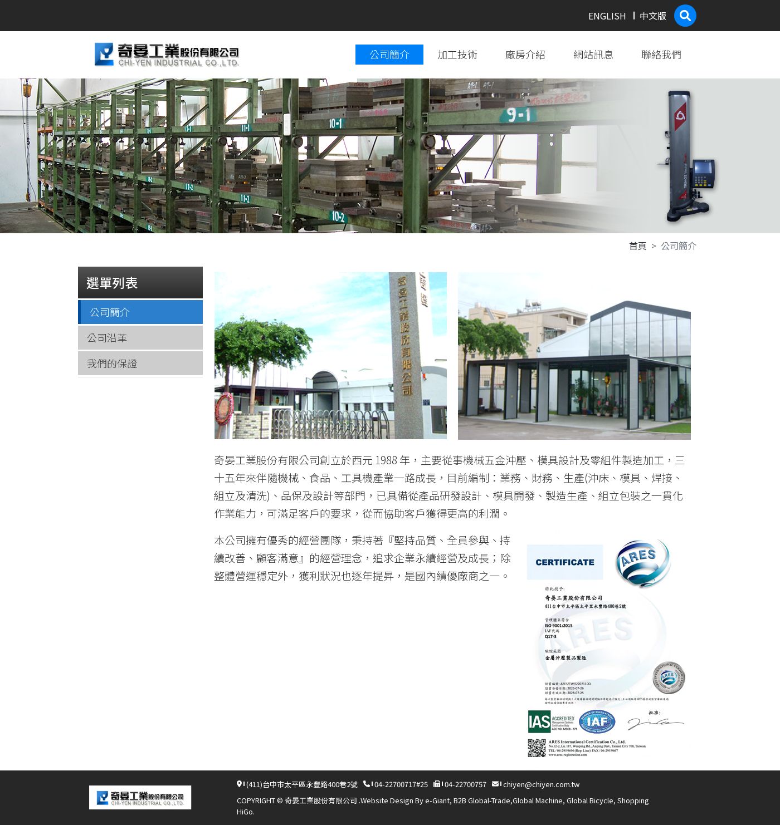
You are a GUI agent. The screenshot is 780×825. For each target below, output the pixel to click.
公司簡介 (389, 54)
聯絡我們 (661, 54)
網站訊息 (593, 54)
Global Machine (538, 800)
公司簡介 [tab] (110, 312)
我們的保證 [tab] (112, 363)
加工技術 (457, 54)
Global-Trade (489, 800)
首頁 (638, 245)
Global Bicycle (590, 800)
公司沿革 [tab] (107, 337)
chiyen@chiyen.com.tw (541, 784)
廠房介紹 (525, 54)
